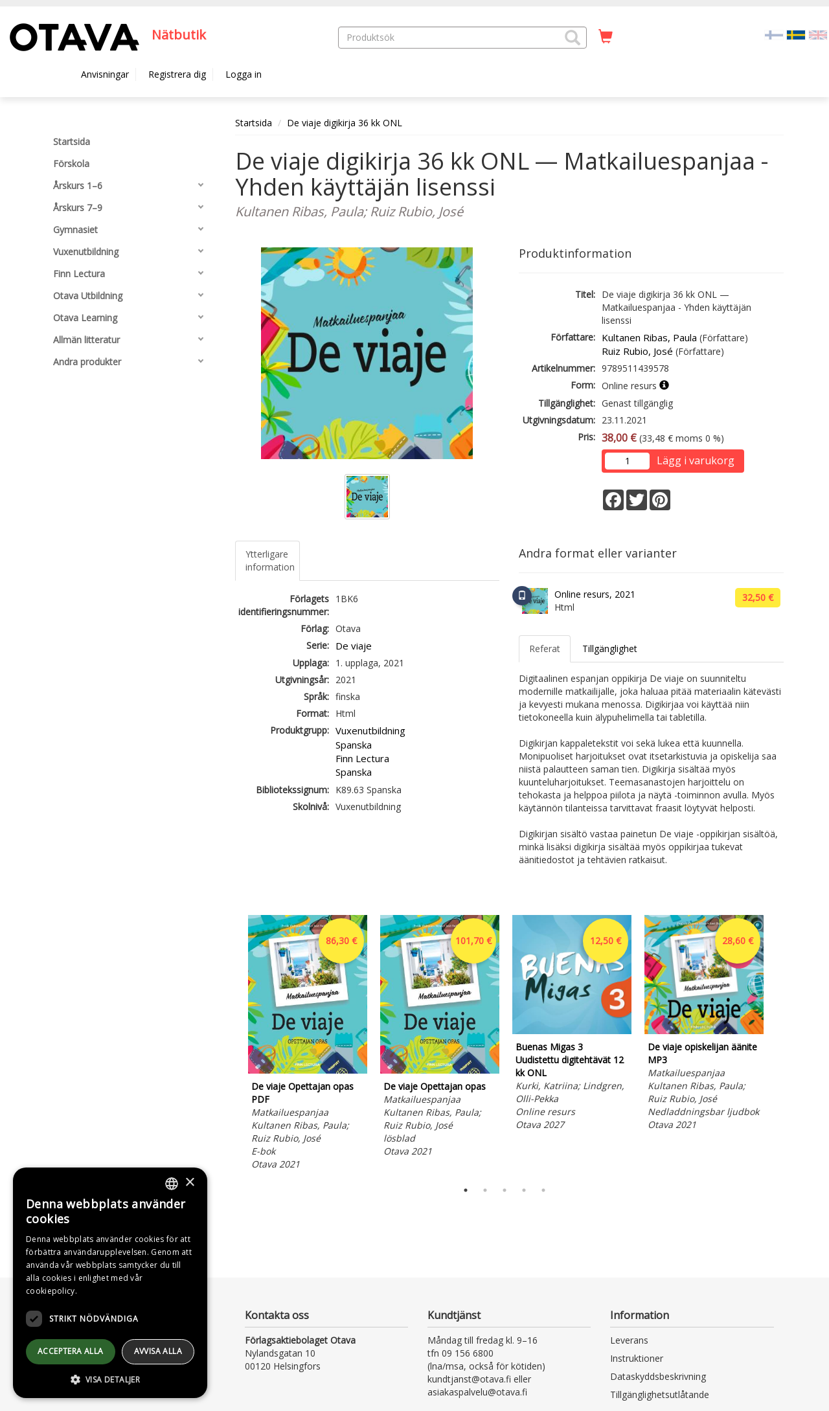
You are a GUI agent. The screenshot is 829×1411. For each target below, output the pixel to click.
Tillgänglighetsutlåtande (659, 1394)
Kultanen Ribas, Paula (649, 337)
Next (777, 1044)
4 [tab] (523, 1190)
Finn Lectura (362, 758)
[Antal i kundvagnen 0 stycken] (605, 37)
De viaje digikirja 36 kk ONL (344, 123)
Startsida (253, 123)
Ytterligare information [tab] (270, 560)
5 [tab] (543, 1190)
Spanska (353, 744)
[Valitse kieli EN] (818, 34)
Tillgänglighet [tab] (609, 648)
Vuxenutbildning (370, 730)
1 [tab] (465, 1190)
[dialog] (110, 1283)
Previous (231, 1044)
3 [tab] (504, 1190)
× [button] (189, 1183)
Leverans (629, 1340)
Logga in (243, 74)
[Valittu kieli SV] (796, 34)
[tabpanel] (308, 1044)
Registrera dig (177, 74)
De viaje (353, 645)
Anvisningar (105, 74)
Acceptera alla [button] (71, 1351)
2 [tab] (485, 1190)
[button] (572, 37)
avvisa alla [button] (158, 1351)
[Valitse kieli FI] (774, 34)
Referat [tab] (544, 648)
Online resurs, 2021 (594, 594)
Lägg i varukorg (695, 460)
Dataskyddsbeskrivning (658, 1376)
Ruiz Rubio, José (637, 350)
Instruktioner (636, 1358)
